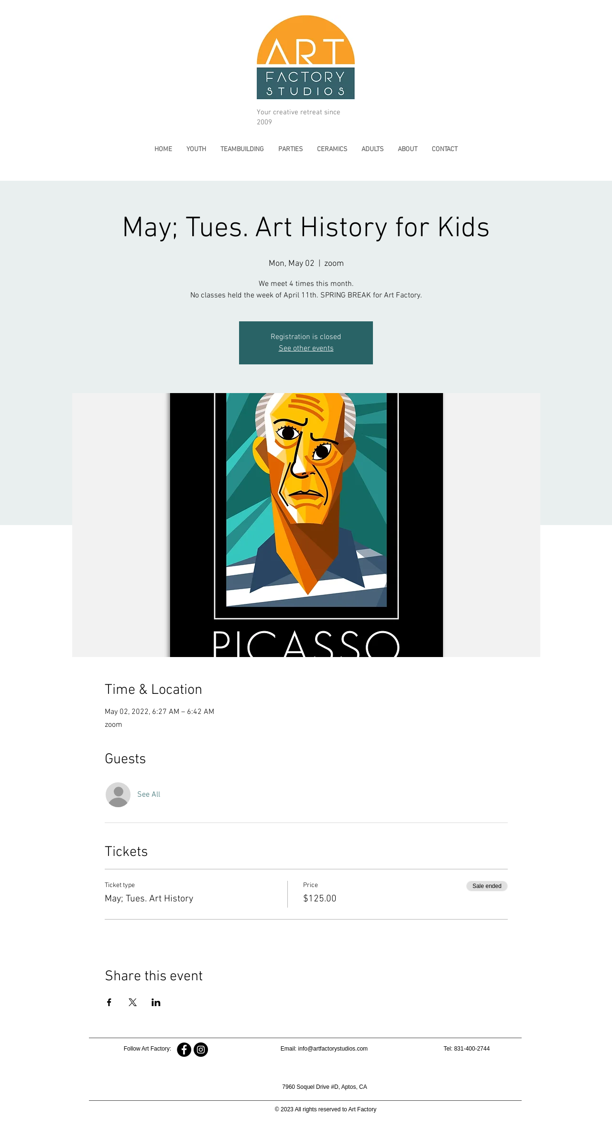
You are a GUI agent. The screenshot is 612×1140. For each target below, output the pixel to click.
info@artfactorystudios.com (333, 1048)
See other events (306, 348)
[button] (196, 149)
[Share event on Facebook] (109, 1002)
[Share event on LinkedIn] (156, 1002)
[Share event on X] (132, 1002)
